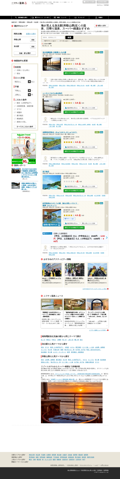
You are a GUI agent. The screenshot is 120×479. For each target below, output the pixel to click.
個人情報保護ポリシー (74, 470)
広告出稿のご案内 (72, 465)
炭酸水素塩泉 (89, 362)
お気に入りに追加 (89, 69)
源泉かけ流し (45, 362)
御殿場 (59, 459)
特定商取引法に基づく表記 (88, 470)
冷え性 (50, 349)
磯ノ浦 (76, 340)
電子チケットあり (50, 41)
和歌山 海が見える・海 (70, 124)
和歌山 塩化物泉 (53, 85)
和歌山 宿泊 (62, 85)
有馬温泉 (42, 457)
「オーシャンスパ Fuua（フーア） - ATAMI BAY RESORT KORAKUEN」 (77, 374)
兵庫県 (48, 455)
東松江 (48, 340)
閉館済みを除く (77, 41)
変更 (33, 40)
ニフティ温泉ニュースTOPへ (98, 330)
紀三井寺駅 (97, 195)
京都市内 (72, 459)
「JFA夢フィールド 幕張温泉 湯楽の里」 (63, 379)
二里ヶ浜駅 (100, 85)
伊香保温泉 (63, 457)
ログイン (100, 5)
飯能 (54, 459)
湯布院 (84, 457)
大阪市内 (65, 459)
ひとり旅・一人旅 (88, 347)
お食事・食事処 (100, 347)
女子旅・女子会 (80, 349)
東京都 (59, 455)
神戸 (83, 459)
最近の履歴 (103, 2)
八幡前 (59, 340)
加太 (81, 340)
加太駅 (87, 85)
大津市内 (78, 459)
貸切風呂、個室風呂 (77, 352)
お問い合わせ (104, 465)
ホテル (72, 347)
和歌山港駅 (90, 195)
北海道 (70, 455)
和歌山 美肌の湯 (71, 85)
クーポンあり (64, 41)
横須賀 (39, 459)
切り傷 (50, 352)
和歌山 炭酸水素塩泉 (54, 164)
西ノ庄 (64, 340)
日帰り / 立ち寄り (23, 70)
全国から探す (31, 34)
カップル (44, 349)
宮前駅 (103, 195)
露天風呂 (78, 347)
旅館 (61, 349)
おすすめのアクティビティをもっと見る (95, 289)
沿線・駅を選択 (25, 53)
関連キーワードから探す (19, 462)
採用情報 (106, 470)
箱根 (37, 457)
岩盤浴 (19, 112)
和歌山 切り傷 (80, 253)
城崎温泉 (49, 457)
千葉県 (43, 455)
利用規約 (99, 470)
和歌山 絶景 (59, 124)
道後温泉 (71, 457)
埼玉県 (38, 455)
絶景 (68, 352)
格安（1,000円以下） (57, 347)
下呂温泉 (56, 457)
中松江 (54, 340)
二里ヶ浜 (70, 340)
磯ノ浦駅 (93, 85)
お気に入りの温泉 (89, 2)
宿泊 (42, 347)
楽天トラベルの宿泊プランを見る (74, 73)
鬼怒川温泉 (90, 457)
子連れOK (56, 349)
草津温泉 (32, 457)
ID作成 (106, 5)
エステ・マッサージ (59, 352)
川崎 (34, 459)
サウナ (47, 347)
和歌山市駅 (52, 197)
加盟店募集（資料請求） (57, 465)
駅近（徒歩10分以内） (94, 349)
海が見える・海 (69, 349)
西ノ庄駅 (51, 87)
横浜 (30, 459)
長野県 (75, 455)
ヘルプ (96, 465)
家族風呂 (20, 118)
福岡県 (86, 455)
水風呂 (67, 347)
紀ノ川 (43, 340)
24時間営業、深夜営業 (25, 106)
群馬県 (54, 455)
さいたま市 (48, 459)
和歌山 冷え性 (80, 85)
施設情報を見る (72, 69)
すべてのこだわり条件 (25, 127)
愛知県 (80, 455)
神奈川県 (32, 455)
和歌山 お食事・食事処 (84, 124)
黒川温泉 (78, 457)
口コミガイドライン (86, 465)
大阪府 (64, 455)
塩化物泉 (44, 352)
